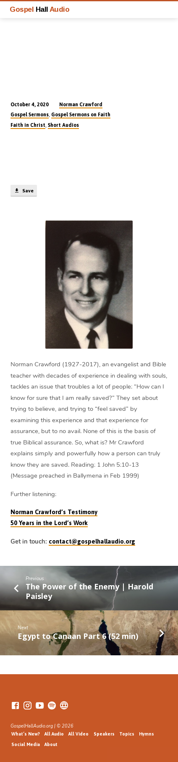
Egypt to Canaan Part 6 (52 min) (78, 636)
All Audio (54, 733)
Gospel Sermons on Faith (80, 115)
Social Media (25, 744)
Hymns (146, 733)
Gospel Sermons (29, 115)
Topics (126, 733)
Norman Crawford (80, 105)
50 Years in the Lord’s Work (49, 522)
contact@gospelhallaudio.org (92, 541)
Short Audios (63, 125)
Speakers (104, 733)
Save (23, 190)
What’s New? (25, 733)
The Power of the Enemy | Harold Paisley (89, 591)
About (51, 744)
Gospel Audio (39, 9)
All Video (78, 733)
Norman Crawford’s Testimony (53, 511)
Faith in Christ (27, 125)
